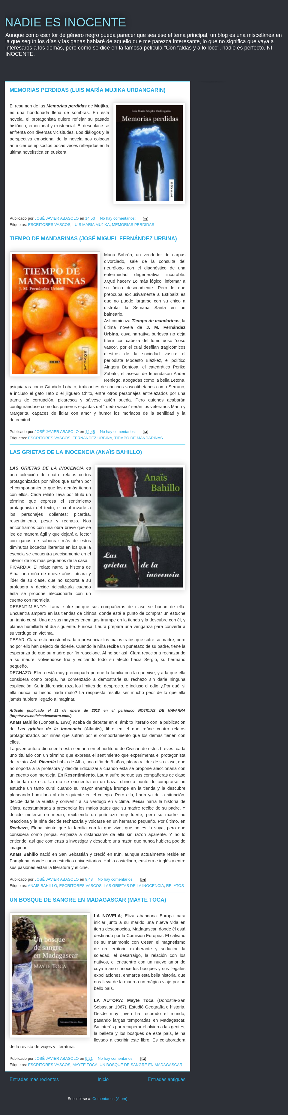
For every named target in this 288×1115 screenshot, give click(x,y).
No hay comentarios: (118, 218)
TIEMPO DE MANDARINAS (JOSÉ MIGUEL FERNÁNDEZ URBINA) (93, 239)
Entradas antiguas (166, 1079)
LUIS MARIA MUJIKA (91, 224)
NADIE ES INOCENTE (65, 22)
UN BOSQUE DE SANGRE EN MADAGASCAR (141, 1064)
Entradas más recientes (34, 1079)
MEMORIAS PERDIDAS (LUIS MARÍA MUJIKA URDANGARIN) (88, 90)
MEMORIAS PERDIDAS (133, 224)
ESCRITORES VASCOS (49, 224)
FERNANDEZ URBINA (92, 438)
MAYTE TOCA (85, 1064)
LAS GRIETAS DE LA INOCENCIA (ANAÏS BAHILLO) (76, 452)
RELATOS (175, 885)
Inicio (103, 1079)
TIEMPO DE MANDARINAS (138, 438)
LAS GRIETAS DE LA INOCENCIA (134, 885)
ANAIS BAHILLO (42, 885)
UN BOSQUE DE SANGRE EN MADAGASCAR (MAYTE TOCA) (88, 900)
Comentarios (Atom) (109, 1098)
